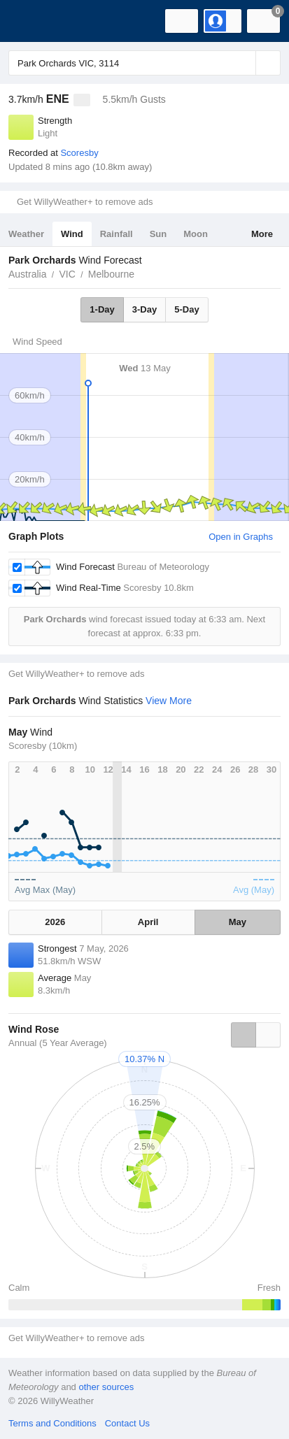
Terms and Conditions (52, 1423)
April (148, 922)
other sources (106, 1387)
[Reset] (243, 63)
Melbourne (111, 274)
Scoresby (79, 153)
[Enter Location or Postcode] (144, 63)
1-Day (102, 309)
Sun (158, 234)
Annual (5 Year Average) (57, 1043)
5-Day (186, 309)
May (237, 922)
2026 (55, 922)
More (262, 234)
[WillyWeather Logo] (31, 21)
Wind (72, 234)
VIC (67, 274)
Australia (27, 274)
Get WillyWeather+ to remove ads (85, 201)
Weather (26, 234)
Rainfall (116, 234)
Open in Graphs (241, 536)
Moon (195, 234)
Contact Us (127, 1423)
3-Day (144, 309)
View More (169, 700)
